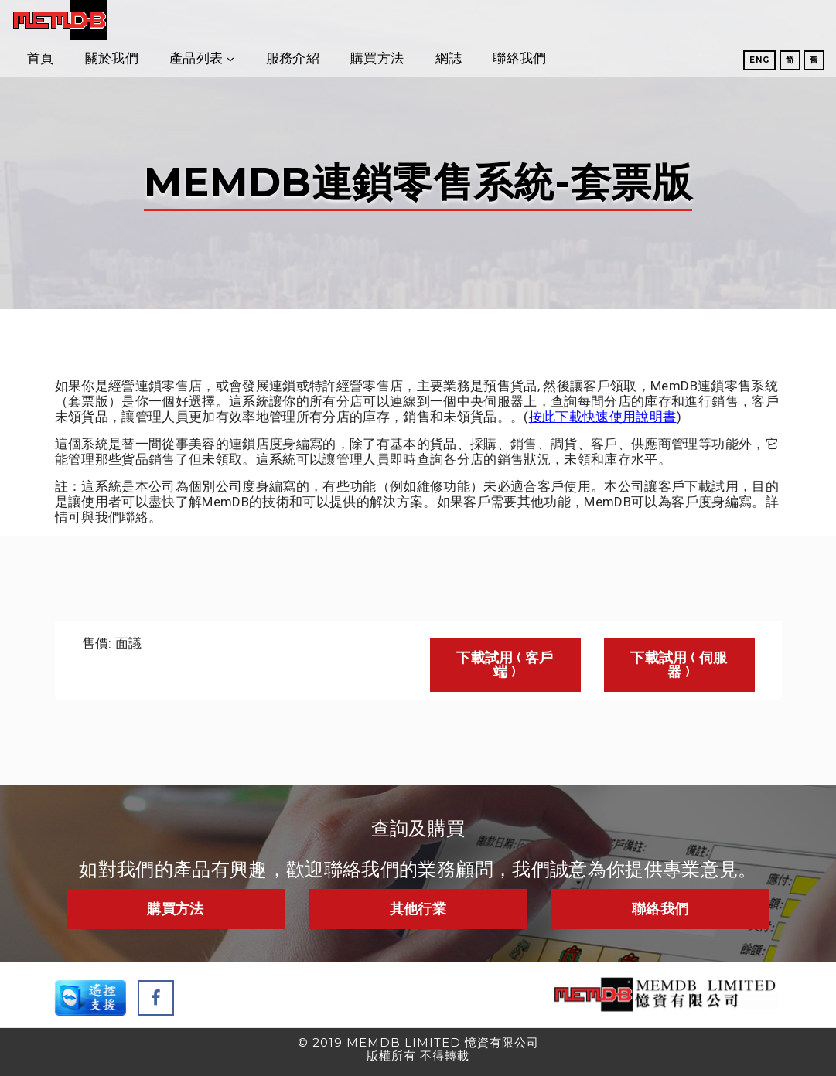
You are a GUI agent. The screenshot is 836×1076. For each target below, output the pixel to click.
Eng (717, 63)
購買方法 (545, 22)
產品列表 (364, 22)
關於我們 (279, 22)
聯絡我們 (687, 22)
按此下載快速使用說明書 (603, 416)
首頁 (208, 22)
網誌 (616, 22)
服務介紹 (460, 22)
